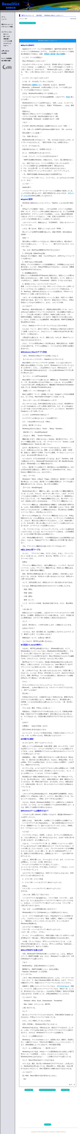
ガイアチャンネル (6, 32)
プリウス (60, 986)
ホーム (3, 17)
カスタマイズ (7, 43)
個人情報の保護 (5, 60)
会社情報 (4, 53)
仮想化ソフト (37, 85)
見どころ (5, 34)
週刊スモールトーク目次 (27, 23)
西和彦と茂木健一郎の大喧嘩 (54, 54)
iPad (67, 97)
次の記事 (28, 1090)
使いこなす (6, 36)
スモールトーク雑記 (7, 26)
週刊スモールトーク (7, 24)
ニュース (4, 19)
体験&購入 (6, 39)
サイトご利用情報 (6, 58)
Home (47, 1124)
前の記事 (65, 1090)
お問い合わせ (5, 51)
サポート (5, 45)
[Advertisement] (34, 31)
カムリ (66, 986)
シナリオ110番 (7, 41)
